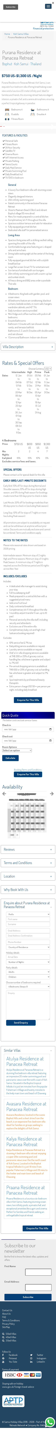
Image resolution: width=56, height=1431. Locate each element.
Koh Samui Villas (21, 33)
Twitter (36, 1354)
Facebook (9, 1354)
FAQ (4, 1317)
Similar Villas (12, 1050)
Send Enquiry (21, 1022)
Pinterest (9, 1358)
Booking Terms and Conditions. (28, 769)
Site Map (6, 1327)
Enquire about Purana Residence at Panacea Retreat (27, 905)
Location (9, 876)
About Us (6, 1313)
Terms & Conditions (11, 1320)
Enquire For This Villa (28, 700)
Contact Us (7, 1310)
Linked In (37, 1361)
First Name (10, 1266)
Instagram (38, 1358)
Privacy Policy (8, 1323)
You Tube (9, 1361)
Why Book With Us (16, 889)
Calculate (10, 758)
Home (7, 33)
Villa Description (13, 347)
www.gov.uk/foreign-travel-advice (18, 1386)
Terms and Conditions (18, 863)
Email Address (11, 1281)
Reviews (9, 849)
